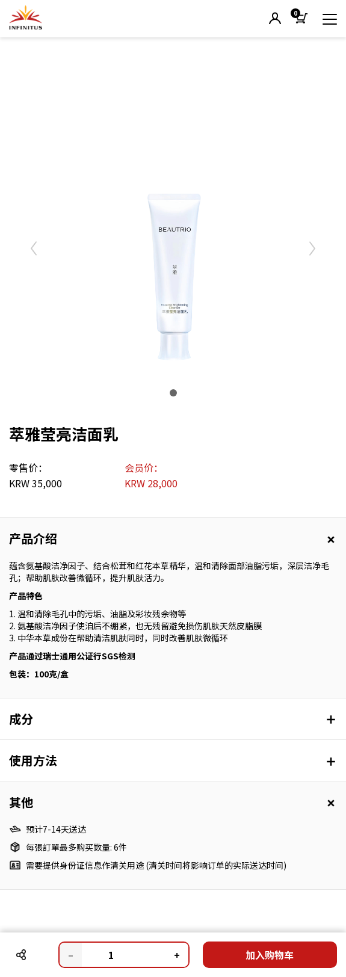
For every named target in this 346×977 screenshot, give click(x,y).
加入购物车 (270, 955)
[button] (275, 19)
